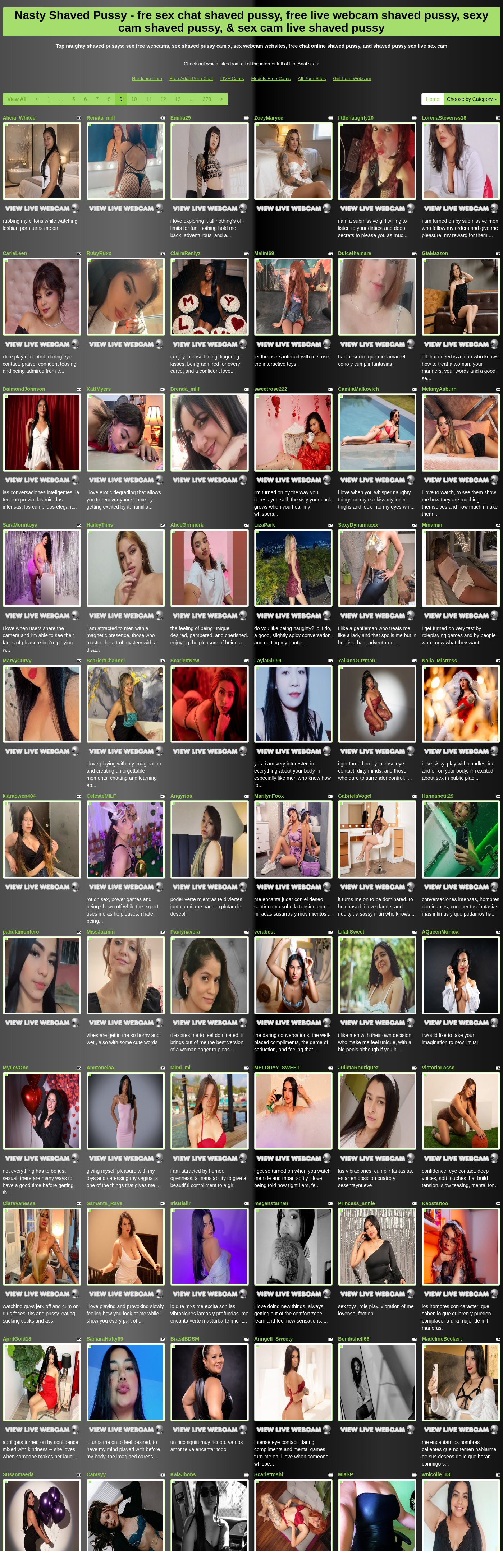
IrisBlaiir (180, 1086)
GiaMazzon (435, 239)
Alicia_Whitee (19, 118)
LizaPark (264, 481)
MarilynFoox (269, 723)
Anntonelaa (100, 965)
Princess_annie (356, 1086)
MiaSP (345, 1329)
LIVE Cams (232, 78)
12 (163, 99)
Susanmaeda (18, 1329)
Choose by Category (472, 99)
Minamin (432, 481)
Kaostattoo (435, 1086)
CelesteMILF (101, 723)
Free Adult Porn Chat (191, 78)
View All (17, 99)
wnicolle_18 (436, 1329)
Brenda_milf (185, 360)
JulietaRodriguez (358, 965)
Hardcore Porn (147, 78)
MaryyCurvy (17, 602)
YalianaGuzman (356, 602)
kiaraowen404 (19, 723)
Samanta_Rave (105, 1086)
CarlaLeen (15, 239)
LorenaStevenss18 (444, 118)
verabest (264, 844)
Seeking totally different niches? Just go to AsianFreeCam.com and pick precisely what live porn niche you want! (251, 1487)
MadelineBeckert (442, 1207)
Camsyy (96, 1329)
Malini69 (264, 239)
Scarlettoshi (268, 1329)
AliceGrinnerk (187, 481)
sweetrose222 (270, 360)
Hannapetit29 (437, 723)
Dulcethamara (354, 239)
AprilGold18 (17, 1207)
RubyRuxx (99, 239)
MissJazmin (101, 844)
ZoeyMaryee (268, 118)
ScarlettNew (184, 602)
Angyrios (181, 723)
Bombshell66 (353, 1207)
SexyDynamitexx (358, 481)
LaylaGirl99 (268, 602)
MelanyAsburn (439, 360)
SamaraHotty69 (105, 1207)
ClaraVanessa (19, 1086)
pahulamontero (21, 844)
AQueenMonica (440, 844)
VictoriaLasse (438, 965)
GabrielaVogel (354, 723)
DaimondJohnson (24, 360)
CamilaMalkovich (358, 360)
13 (178, 99)
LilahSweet (351, 844)
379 (207, 99)
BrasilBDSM (184, 1207)
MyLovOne (16, 965)
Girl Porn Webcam (352, 78)
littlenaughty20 (356, 118)
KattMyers (99, 360)
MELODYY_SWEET (277, 965)
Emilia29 (180, 118)
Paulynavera (185, 844)
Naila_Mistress (439, 602)
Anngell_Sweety (273, 1207)
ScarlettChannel (106, 602)
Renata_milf (101, 118)
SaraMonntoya (20, 481)
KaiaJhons (183, 1329)
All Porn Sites (312, 78)
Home (432, 99)
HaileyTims (100, 481)
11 (149, 99)
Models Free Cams (271, 78)
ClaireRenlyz (185, 239)
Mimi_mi (180, 965)
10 (134, 99)
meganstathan (271, 1086)
